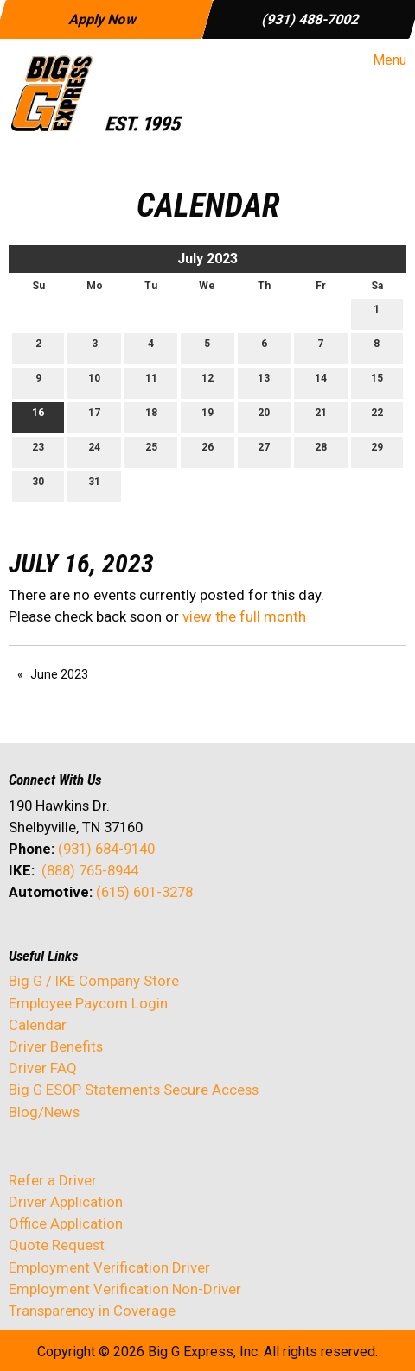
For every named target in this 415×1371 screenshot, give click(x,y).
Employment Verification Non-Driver (125, 1289)
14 (321, 382)
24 (94, 451)
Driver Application (66, 1201)
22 (377, 416)
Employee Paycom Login (88, 1003)
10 (94, 382)
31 (94, 486)
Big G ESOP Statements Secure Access (134, 1089)
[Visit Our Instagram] (133, 937)
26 (207, 451)
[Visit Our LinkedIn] (78, 937)
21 (321, 416)
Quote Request (57, 1245)
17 (94, 416)
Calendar (38, 1024)
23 (38, 451)
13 (264, 382)
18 (151, 416)
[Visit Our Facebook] (22, 937)
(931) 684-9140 (106, 848)
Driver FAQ (43, 1068)
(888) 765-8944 (90, 870)
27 (264, 451)
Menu (380, 60)
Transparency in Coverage (92, 1310)
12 (207, 382)
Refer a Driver (53, 1180)
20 (264, 416)
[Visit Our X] (50, 937)
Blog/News (44, 1112)
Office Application (67, 1223)
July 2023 (207, 258)
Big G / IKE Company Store (94, 980)
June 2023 (59, 674)
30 (38, 486)
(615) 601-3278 (144, 891)
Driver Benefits (57, 1046)
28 (321, 451)
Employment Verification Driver (109, 1267)
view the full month (244, 616)
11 (151, 382)
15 (377, 382)
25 (151, 451)
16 (38, 416)
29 (377, 451)
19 (207, 416)
